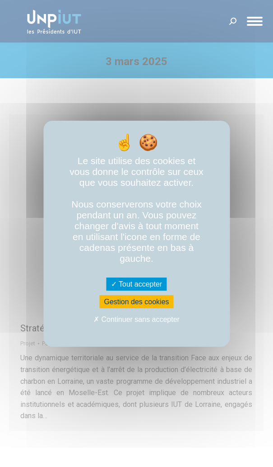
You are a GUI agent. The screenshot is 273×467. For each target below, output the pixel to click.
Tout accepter (136, 284)
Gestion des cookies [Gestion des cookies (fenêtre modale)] (136, 302)
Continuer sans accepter (136, 319)
